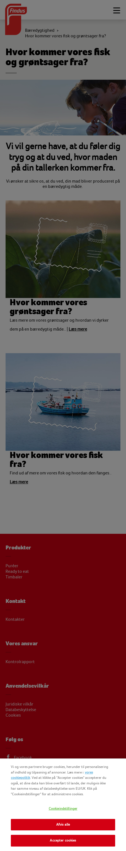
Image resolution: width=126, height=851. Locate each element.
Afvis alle (63, 824)
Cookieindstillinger (63, 809)
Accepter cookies (63, 840)
